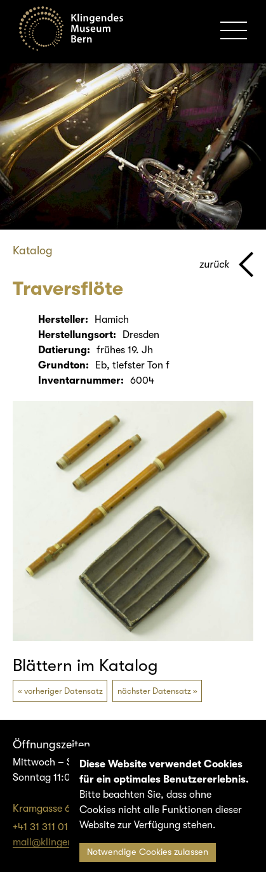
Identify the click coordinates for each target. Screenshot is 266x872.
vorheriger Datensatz (63, 691)
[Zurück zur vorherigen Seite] (226, 264)
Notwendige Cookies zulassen (147, 852)
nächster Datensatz (154, 691)
